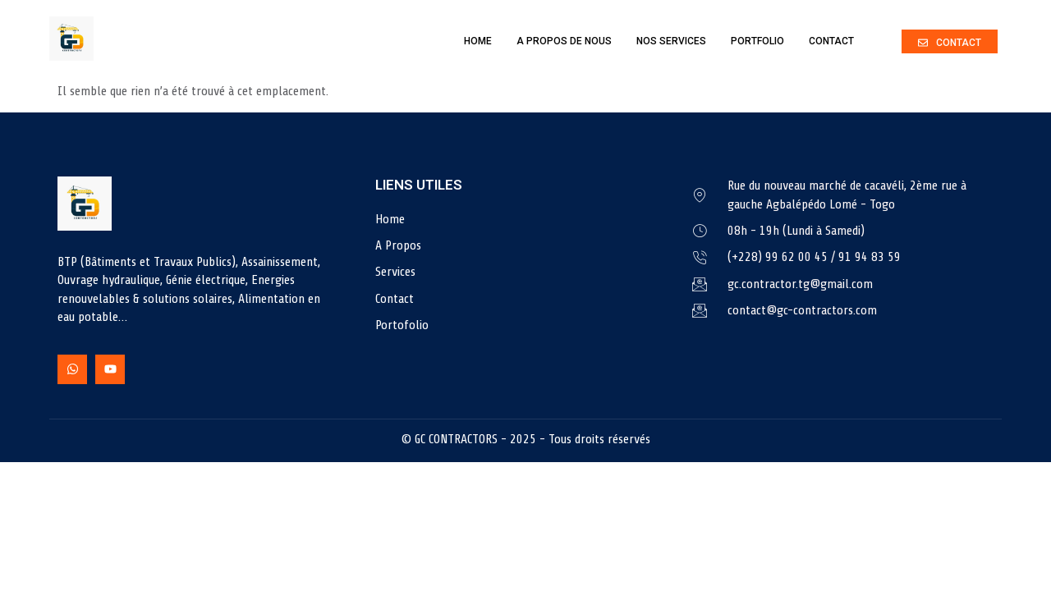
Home (478, 41)
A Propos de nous (564, 41)
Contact (831, 41)
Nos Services (671, 41)
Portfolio (757, 41)
